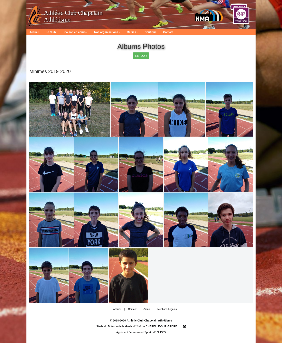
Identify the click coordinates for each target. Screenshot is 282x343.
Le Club (52, 32)
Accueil (34, 32)
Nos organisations (107, 32)
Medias (132, 32)
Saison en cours (76, 32)
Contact (168, 32)
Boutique (150, 32)
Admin (147, 309)
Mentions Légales (167, 309)
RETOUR (141, 55)
